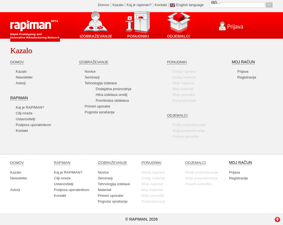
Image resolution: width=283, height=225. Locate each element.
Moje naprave (183, 83)
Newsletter (24, 77)
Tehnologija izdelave (101, 83)
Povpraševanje (184, 100)
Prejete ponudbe (185, 136)
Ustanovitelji (25, 119)
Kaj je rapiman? (139, 5)
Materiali (104, 190)
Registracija (246, 77)
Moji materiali (183, 89)
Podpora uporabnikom (33, 125)
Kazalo (118, 5)
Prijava (242, 71)
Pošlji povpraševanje (188, 125)
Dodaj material (184, 77)
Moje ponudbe (183, 95)
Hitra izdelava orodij (111, 95)
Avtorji (21, 83)
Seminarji (92, 77)
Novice (90, 71)
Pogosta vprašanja (99, 112)
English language (190, 5)
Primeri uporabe (97, 106)
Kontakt (161, 5)
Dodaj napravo (184, 71)
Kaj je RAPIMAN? (30, 107)
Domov (103, 5)
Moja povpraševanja (188, 131)
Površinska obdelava (112, 100)
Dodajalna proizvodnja (113, 89)
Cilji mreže (24, 113)
